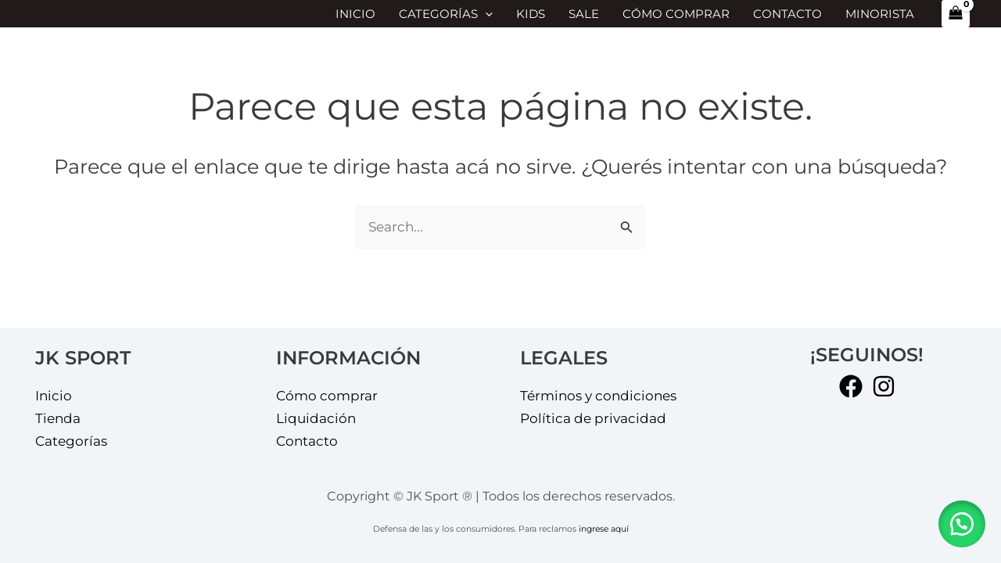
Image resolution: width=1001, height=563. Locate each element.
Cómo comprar (676, 13)
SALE (584, 13)
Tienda (58, 418)
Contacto (787, 13)
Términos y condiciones (598, 395)
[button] (961, 523)
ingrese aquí (604, 529)
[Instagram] (883, 386)
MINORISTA (879, 13)
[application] (485, 14)
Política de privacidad (593, 418)
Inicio (355, 13)
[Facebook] (851, 386)
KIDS (530, 13)
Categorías (446, 14)
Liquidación (316, 418)
